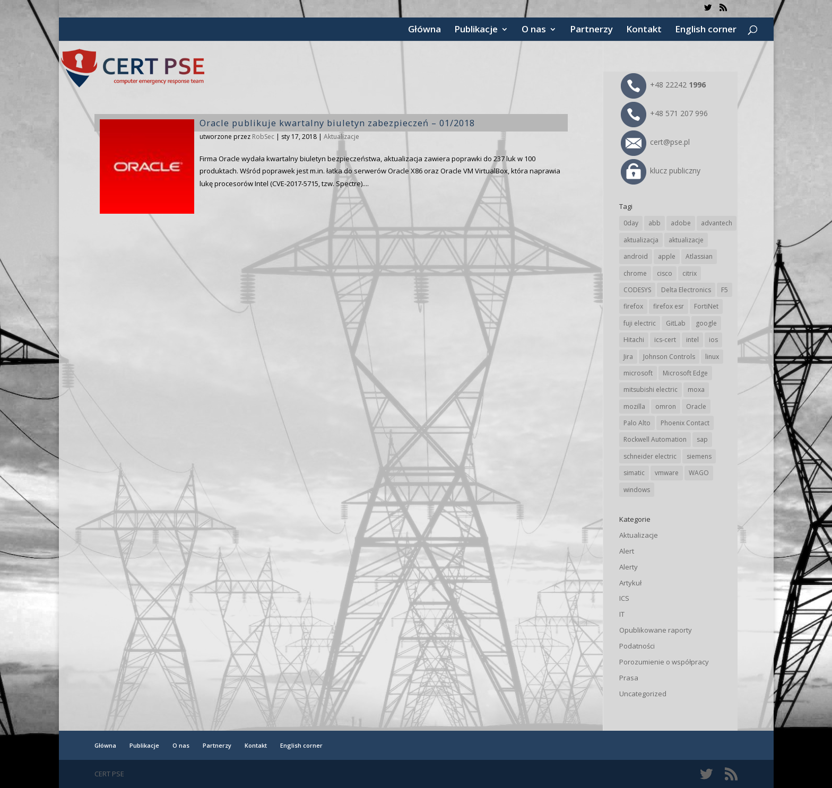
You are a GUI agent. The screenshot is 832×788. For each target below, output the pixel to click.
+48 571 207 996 (664, 113)
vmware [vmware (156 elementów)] (667, 472)
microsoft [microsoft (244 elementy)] (638, 373)
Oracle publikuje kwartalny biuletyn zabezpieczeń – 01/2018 (337, 123)
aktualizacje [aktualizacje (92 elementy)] (686, 239)
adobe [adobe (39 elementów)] (681, 222)
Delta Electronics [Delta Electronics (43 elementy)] (686, 289)
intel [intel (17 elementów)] (692, 339)
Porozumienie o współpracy (664, 662)
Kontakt (644, 30)
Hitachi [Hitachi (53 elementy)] (633, 339)
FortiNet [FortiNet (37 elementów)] (706, 306)
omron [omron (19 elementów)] (665, 406)
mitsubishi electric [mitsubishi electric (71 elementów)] (650, 389)
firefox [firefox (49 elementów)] (633, 306)
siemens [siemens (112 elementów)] (699, 456)
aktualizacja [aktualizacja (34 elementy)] (640, 239)
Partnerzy (591, 30)
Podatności (637, 646)
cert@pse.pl (655, 142)
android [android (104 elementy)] (635, 256)
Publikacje (476, 30)
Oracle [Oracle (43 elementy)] (696, 406)
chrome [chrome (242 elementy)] (635, 273)
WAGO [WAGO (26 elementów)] (699, 472)
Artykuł (630, 583)
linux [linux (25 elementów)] (712, 356)
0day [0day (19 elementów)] (630, 222)
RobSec (263, 136)
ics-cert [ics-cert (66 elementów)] (665, 339)
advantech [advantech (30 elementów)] (716, 222)
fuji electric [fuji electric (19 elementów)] (639, 323)
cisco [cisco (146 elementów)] (664, 273)
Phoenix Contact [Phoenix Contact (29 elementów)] (685, 422)
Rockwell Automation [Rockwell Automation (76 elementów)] (655, 439)
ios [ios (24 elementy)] (713, 339)
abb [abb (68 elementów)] (654, 222)
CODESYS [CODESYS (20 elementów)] (637, 289)
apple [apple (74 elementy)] (666, 256)
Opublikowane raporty (655, 630)
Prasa (628, 677)
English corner (705, 30)
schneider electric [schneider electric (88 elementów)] (650, 456)
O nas (534, 30)
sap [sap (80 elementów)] (702, 439)
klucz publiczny (660, 170)
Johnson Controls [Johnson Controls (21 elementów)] (669, 356)
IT (622, 614)
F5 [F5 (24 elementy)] (724, 289)
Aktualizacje (341, 136)
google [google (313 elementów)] (706, 323)
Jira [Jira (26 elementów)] (628, 356)
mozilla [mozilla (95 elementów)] (634, 406)
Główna (424, 30)
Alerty (628, 567)
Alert (626, 551)
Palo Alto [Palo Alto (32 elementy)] (637, 422)
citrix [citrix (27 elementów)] (689, 273)
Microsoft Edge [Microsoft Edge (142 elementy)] (685, 373)
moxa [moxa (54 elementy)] (696, 389)
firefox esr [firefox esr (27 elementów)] (668, 306)
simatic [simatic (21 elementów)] (634, 472)
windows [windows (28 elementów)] (636, 489)
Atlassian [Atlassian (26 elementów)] (699, 256)
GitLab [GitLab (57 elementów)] (676, 323)
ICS (624, 598)
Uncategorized (642, 693)
